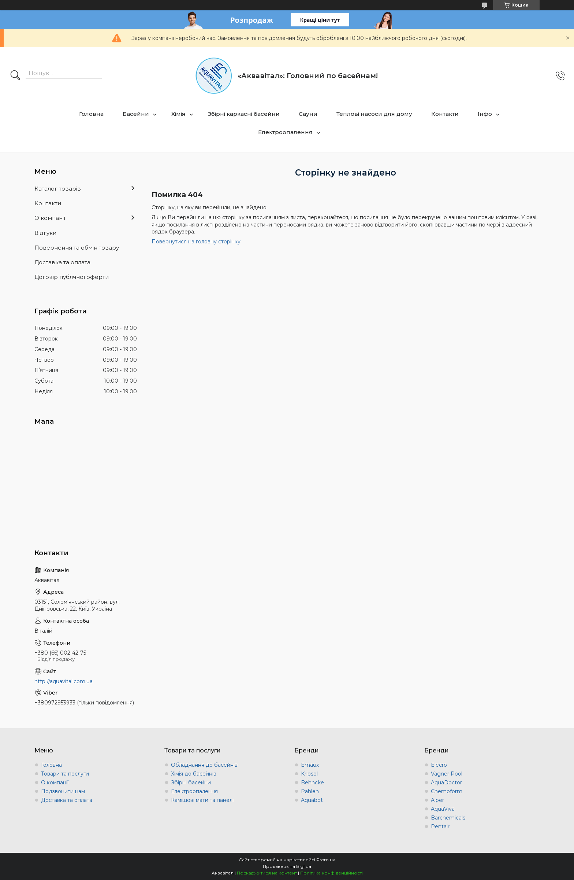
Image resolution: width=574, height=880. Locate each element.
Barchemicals (448, 817)
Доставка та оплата (62, 262)
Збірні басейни (191, 782)
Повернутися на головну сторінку (196, 241)
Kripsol (309, 773)
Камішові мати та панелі (202, 800)
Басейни (136, 113)
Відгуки (45, 232)
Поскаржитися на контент (267, 873)
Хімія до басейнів (193, 773)
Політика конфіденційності (331, 873)
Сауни (308, 113)
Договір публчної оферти (71, 276)
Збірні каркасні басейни (244, 113)
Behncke (312, 782)
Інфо (485, 113)
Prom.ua (325, 859)
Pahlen (310, 791)
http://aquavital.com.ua (63, 681)
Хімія (178, 113)
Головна (91, 113)
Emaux (310, 765)
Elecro (439, 765)
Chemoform (446, 791)
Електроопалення (285, 132)
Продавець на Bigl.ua (287, 866)
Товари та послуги (65, 773)
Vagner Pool (446, 773)
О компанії (49, 217)
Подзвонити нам (63, 791)
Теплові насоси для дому (374, 113)
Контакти (445, 113)
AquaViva (443, 809)
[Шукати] (15, 76)
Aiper (437, 800)
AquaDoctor (446, 782)
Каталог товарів (57, 188)
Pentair (440, 826)
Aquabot (312, 800)
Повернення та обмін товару (76, 247)
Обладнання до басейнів (204, 765)
